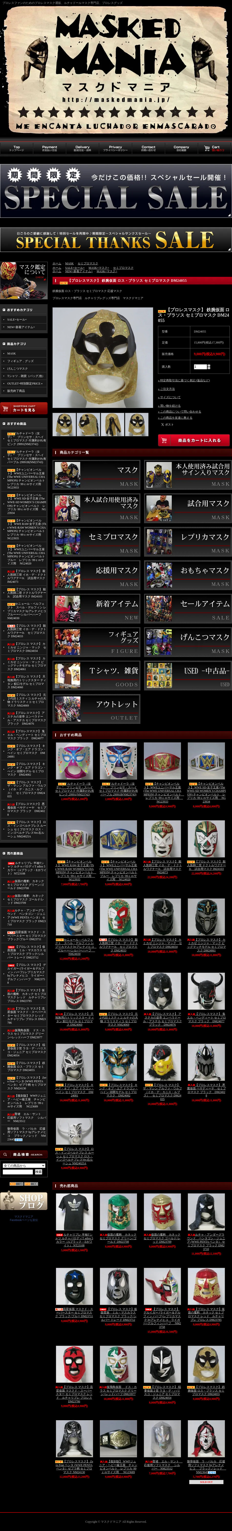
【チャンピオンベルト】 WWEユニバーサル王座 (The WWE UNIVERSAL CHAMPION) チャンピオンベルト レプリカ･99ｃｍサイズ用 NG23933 (26, 478)
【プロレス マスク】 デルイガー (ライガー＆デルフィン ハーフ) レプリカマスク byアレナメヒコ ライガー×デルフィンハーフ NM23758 (26, 973)
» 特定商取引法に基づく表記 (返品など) (184, 380)
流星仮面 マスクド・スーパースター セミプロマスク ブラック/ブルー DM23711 (26, 935)
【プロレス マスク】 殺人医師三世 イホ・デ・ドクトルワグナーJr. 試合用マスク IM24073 (26, 576)
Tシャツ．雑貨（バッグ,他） (26, 376)
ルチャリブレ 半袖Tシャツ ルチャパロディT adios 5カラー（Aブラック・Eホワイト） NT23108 (26, 868)
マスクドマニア (23, 1216)
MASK (11, 353)
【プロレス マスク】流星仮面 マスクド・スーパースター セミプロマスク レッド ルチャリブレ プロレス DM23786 (26, 1016)
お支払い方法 (49, 149)
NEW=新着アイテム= (21, 327)
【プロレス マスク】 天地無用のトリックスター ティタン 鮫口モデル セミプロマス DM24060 (26, 682)
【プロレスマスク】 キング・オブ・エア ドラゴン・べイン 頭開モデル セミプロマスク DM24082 (26, 769)
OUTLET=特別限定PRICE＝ (25, 383)
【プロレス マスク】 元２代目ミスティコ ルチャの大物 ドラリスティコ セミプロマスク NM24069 (26, 700)
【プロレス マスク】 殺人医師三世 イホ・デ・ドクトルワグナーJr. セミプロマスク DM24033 (26, 631)
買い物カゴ (214, 149)
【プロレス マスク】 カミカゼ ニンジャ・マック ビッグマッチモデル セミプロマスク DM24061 (26, 664)
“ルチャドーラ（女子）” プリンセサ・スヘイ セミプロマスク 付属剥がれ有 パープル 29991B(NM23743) (26, 457)
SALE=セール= (17, 319)
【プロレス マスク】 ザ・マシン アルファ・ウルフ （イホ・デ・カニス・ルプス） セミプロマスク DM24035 (26, 789)
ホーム (57, 263)
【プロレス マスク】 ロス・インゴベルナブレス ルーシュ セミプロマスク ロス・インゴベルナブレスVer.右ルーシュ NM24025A (26, 829)
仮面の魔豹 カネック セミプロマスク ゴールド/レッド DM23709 (25, 899)
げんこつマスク (17, 368)
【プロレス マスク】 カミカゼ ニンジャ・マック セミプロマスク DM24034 (26, 647)
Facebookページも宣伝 (24, 1220)
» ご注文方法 (166, 389)
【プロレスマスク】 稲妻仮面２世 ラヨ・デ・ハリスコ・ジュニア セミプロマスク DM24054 (26, 1050)
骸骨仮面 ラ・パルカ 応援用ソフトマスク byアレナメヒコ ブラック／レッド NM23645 (26, 1134)
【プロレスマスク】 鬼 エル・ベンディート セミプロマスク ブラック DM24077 (26, 734)
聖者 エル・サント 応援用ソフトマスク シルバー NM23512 (26, 1117)
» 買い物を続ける (169, 405)
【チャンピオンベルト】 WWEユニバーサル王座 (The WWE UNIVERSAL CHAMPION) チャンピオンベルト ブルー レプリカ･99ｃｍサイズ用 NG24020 (26, 554)
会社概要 (181, 149)
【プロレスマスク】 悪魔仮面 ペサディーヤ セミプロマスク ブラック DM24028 (26, 809)
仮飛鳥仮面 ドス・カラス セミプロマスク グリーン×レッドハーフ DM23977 (26, 1034)
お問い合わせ (148, 149)
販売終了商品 (16, 391)
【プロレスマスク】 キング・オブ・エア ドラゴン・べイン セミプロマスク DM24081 (26, 751)
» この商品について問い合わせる (179, 411)
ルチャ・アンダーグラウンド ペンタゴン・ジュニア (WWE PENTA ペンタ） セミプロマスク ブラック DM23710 (26, 918)
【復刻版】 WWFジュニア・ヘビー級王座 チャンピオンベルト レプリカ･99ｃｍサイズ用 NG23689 (26, 1101)
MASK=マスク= (99, 268)
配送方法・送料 (82, 149)
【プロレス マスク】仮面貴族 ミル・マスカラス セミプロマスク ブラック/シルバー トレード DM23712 (26, 952)
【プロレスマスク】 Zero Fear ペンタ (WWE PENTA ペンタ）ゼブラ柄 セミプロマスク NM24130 (26, 1083)
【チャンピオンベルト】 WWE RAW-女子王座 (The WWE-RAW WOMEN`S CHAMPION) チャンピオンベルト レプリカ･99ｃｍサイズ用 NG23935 (26, 529)
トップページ (16, 149)
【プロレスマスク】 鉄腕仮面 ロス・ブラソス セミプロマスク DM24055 (26, 1066)
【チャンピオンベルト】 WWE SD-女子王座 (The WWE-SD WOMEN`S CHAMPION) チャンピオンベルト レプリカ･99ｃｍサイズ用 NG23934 (26, 504)
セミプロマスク (88, 263)
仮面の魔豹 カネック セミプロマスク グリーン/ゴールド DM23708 (25, 884)
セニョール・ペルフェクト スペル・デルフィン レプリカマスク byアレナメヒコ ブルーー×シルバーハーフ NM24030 (26, 611)
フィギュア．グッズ (20, 361)
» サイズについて (169, 397)
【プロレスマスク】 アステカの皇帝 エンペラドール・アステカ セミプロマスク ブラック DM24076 (26, 718)
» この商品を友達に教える (175, 417)
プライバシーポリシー (115, 149)
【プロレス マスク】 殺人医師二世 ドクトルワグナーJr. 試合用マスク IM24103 (26, 593)
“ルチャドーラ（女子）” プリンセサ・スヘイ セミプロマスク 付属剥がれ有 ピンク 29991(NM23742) (26, 439)
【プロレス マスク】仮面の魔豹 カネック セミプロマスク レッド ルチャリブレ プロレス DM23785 (26, 996)
